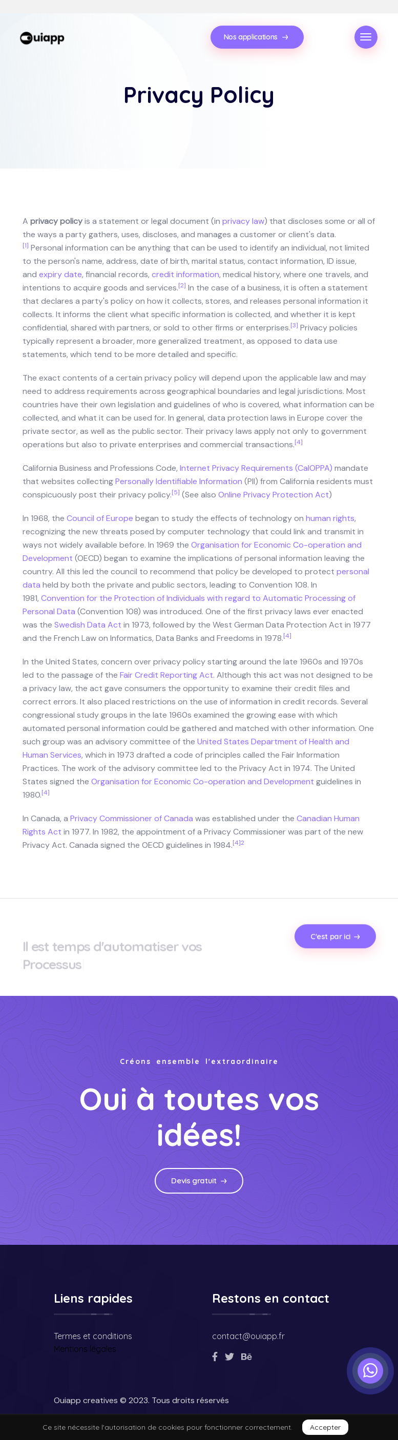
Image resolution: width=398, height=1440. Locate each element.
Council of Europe (100, 518)
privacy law (243, 221)
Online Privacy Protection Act (273, 494)
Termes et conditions (93, 1336)
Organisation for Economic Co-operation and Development (202, 781)
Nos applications (256, 36)
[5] (176, 492)
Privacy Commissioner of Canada (131, 818)
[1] (26, 245)
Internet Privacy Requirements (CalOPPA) (256, 468)
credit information (185, 274)
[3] (294, 325)
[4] (299, 442)
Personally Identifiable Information (178, 481)
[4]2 (238, 843)
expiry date (60, 274)
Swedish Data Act (87, 624)
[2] (182, 285)
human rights (330, 518)
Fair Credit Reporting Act (166, 675)
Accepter (325, 1427)
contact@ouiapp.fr (248, 1336)
